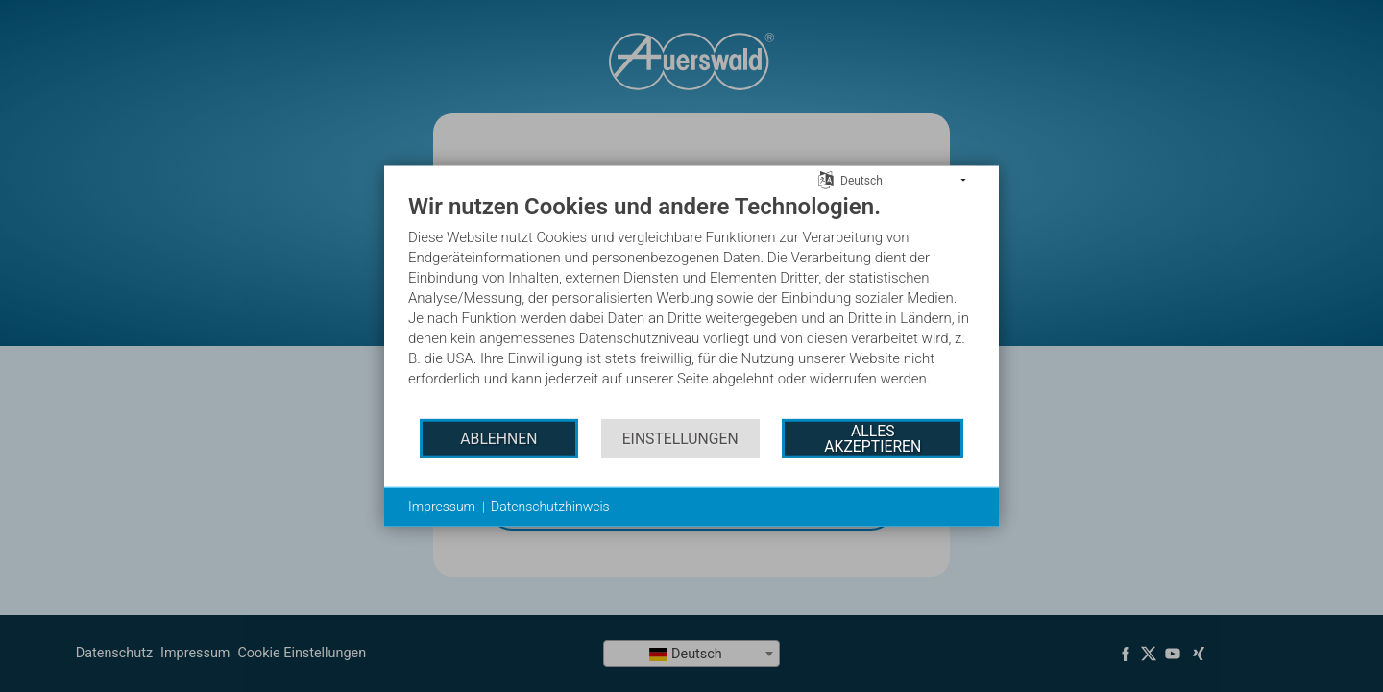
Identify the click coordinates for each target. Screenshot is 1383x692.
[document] (691, 304)
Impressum (441, 506)
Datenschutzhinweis (550, 506)
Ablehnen (498, 438)
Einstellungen (680, 438)
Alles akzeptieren (872, 438)
